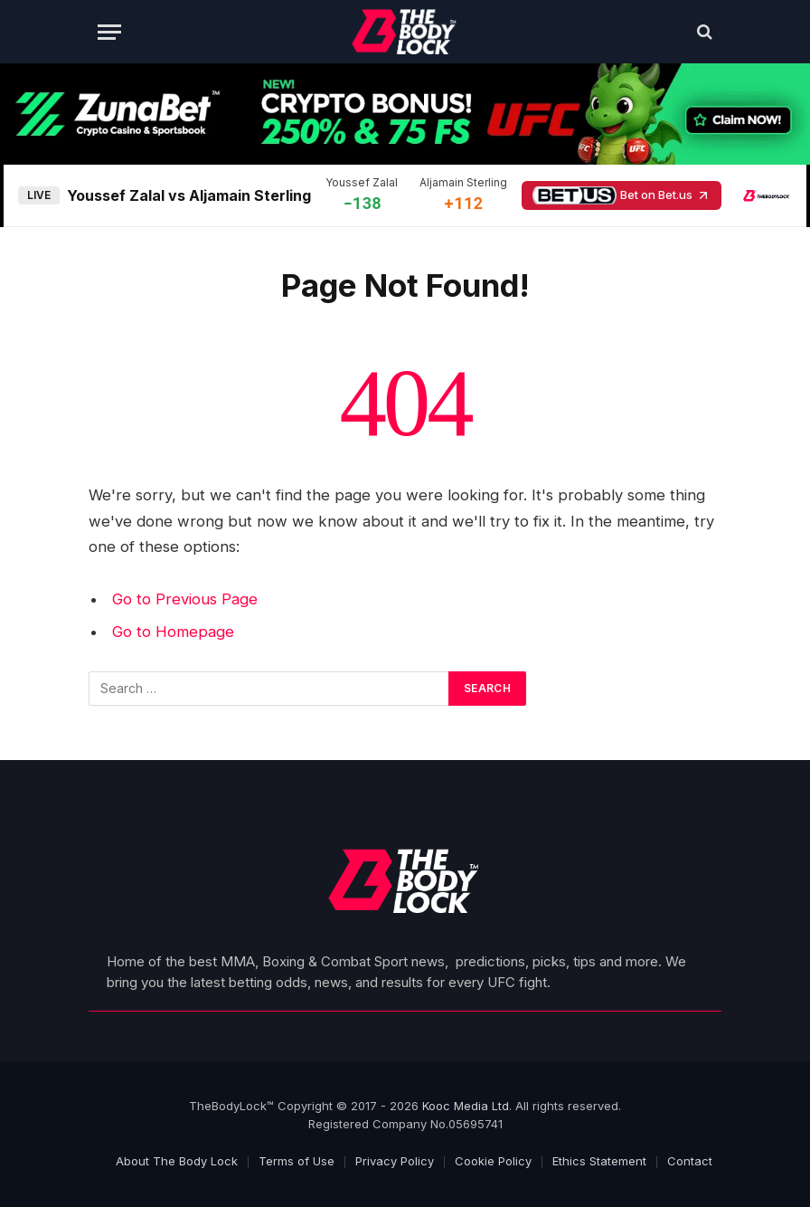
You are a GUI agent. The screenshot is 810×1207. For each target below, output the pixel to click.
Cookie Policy (493, 1161)
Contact (689, 1161)
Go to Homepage (173, 632)
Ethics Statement (599, 1161)
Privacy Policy (394, 1161)
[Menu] (109, 32)
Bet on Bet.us (621, 195)
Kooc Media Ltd (465, 1105)
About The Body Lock (177, 1161)
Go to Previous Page (185, 599)
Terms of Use (296, 1161)
